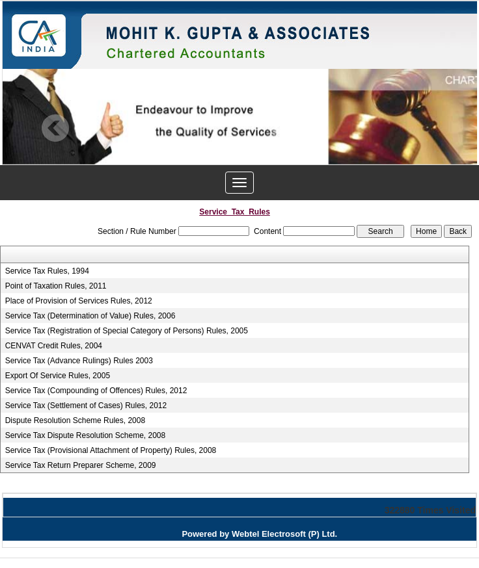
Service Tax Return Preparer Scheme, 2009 (80, 465)
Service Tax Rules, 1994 (47, 271)
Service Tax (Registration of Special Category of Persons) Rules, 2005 (126, 330)
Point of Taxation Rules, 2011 (56, 285)
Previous (56, 128)
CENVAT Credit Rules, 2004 (53, 345)
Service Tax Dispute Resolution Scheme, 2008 (85, 435)
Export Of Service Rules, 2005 (57, 375)
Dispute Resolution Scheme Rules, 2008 (75, 420)
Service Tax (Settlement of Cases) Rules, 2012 (86, 405)
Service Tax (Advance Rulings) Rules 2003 (79, 360)
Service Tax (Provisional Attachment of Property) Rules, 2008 (111, 450)
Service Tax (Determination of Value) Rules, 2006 (90, 315)
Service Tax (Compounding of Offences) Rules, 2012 (96, 390)
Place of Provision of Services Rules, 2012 (78, 300)
